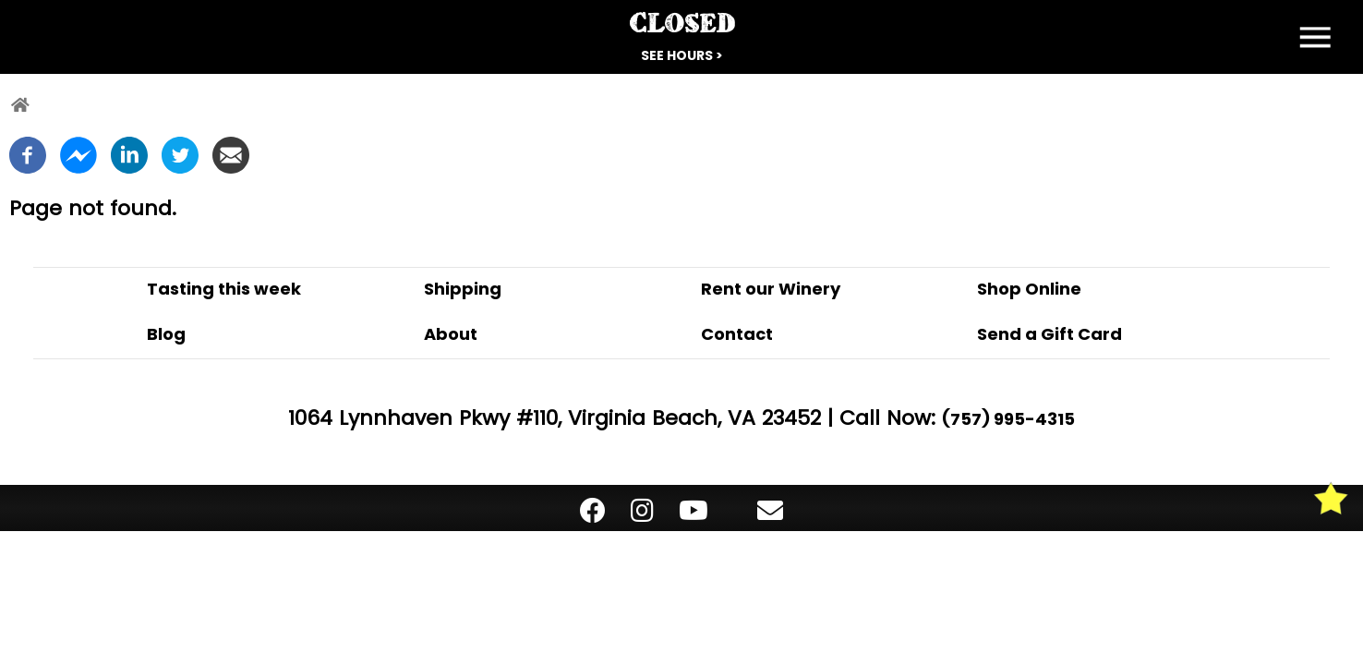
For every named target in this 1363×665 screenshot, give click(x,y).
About (450, 333)
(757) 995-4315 (1008, 418)
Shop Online (1029, 288)
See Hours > (682, 55)
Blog (166, 333)
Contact (737, 333)
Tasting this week (224, 288)
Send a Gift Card (1049, 333)
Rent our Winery (770, 288)
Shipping (462, 288)
